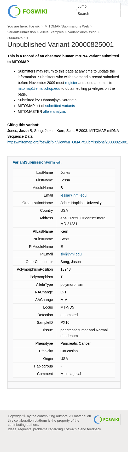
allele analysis (54, 111)
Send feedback (89, 429)
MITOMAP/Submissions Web (67, 26)
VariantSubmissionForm (34, 162)
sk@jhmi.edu (71, 254)
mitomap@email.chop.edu (39, 88)
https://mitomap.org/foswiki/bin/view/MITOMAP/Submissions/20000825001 (67, 142)
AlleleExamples (52, 32)
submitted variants (60, 106)
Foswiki (34, 26)
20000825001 (17, 38)
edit (58, 162)
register (71, 83)
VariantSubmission (21, 32)
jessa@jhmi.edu (74, 195)
